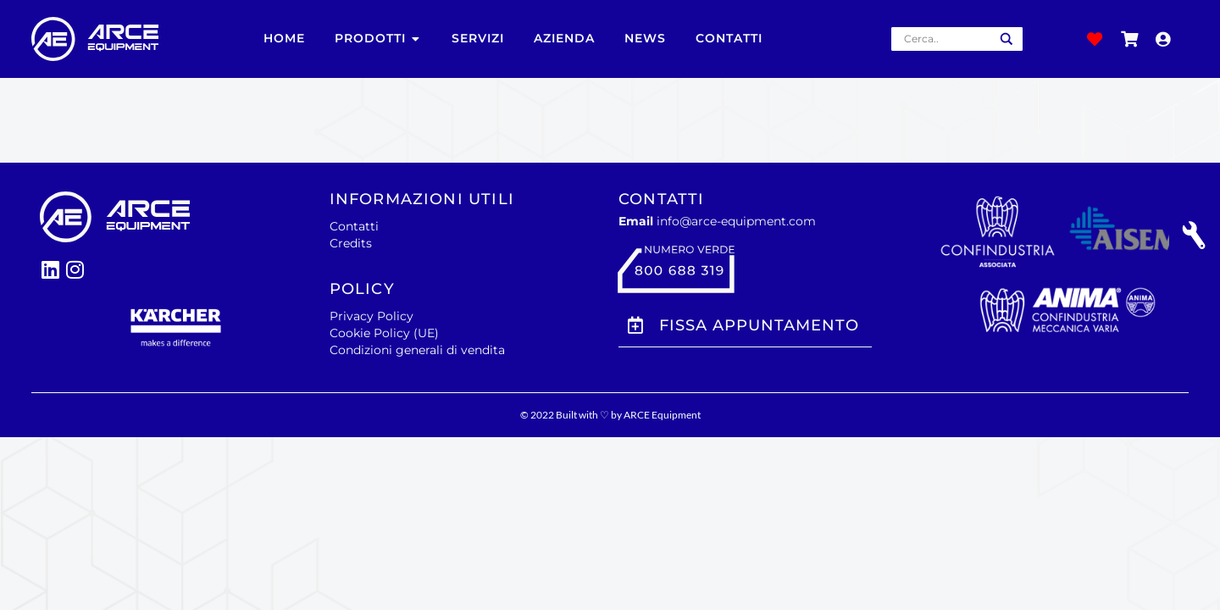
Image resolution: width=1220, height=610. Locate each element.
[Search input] (945, 39)
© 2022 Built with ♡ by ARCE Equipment (610, 414)
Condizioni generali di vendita (417, 350)
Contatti (354, 226)
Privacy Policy (371, 316)
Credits (351, 243)
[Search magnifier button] (1006, 39)
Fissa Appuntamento (759, 325)
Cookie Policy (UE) (384, 333)
